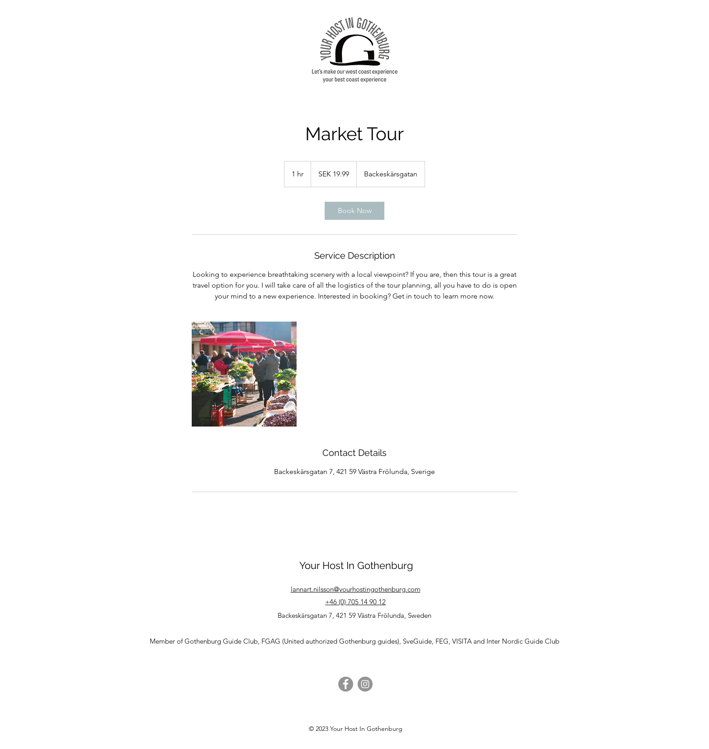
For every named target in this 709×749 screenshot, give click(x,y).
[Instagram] (365, 684)
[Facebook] (345, 684)
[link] (354, 211)
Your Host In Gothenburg (356, 565)
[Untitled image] (244, 374)
